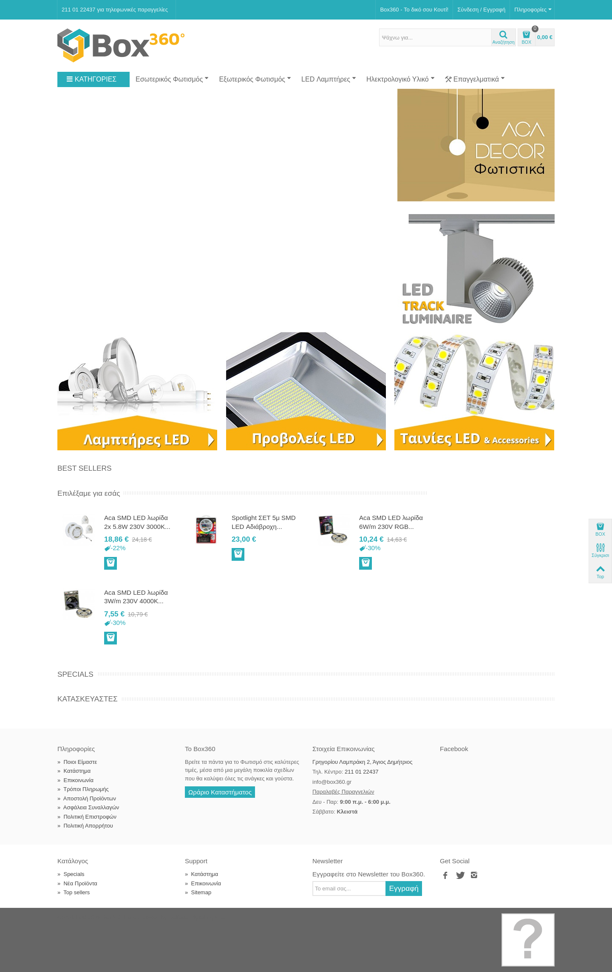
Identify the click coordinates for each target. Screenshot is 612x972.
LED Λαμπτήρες (328, 79)
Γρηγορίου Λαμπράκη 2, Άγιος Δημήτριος (362, 762)
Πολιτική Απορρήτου (85, 825)
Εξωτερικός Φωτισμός (255, 79)
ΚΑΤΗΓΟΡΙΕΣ (91, 79)
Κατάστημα (74, 771)
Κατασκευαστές (87, 699)
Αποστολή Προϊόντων (86, 798)
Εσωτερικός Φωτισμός (172, 79)
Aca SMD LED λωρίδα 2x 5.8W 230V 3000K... (137, 522)
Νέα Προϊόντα (77, 883)
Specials (75, 674)
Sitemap (198, 892)
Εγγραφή (404, 888)
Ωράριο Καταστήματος (220, 792)
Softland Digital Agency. (197, 917)
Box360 (111, 917)
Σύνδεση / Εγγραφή (481, 9)
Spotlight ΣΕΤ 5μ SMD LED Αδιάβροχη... (264, 522)
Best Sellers (84, 468)
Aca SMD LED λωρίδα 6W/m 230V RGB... (391, 522)
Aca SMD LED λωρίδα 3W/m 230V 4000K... (136, 597)
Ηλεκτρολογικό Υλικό (400, 79)
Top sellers (73, 892)
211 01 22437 (362, 772)
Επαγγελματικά (475, 79)
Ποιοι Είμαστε (77, 762)
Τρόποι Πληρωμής (83, 789)
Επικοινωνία (75, 780)
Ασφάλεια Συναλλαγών (88, 807)
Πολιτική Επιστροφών (86, 817)
